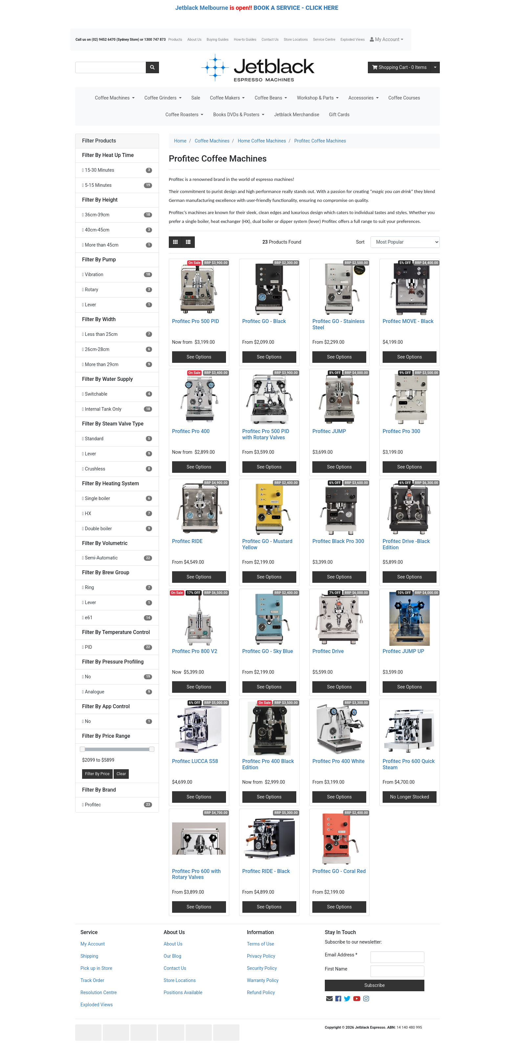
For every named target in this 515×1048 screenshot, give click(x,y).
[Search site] (152, 67)
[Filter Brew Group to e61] (117, 617)
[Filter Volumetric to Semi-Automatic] (117, 558)
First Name (336, 969)
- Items (399, 67)
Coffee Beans (269, 97)
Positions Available (183, 992)
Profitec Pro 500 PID (195, 321)
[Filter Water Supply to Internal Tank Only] (117, 409)
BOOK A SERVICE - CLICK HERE (296, 7)
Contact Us (270, 39)
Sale (195, 97)
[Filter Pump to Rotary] (117, 289)
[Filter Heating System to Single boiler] (117, 498)
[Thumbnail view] (175, 242)
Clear (121, 774)
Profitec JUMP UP (403, 651)
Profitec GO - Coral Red (339, 871)
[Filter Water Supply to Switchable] (117, 394)
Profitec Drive (328, 651)
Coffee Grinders (161, 97)
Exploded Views (353, 39)
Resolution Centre (98, 992)
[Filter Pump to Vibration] (117, 274)
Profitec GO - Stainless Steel (338, 324)
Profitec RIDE (187, 541)
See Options (199, 357)
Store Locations (296, 39)
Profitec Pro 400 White (338, 761)
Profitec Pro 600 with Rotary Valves (196, 874)
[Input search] (110, 67)
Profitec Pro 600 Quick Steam (409, 764)
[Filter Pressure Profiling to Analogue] (117, 692)
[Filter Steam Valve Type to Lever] (117, 454)
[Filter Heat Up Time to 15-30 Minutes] (117, 170)
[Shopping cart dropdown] (435, 67)
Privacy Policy (261, 956)
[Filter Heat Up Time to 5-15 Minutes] (117, 185)
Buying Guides (218, 39)
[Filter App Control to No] (117, 721)
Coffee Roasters (183, 114)
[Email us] (329, 999)
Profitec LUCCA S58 (195, 761)
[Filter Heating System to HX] (117, 513)
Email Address (341, 954)
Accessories (361, 97)
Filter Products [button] (99, 141)
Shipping (89, 956)
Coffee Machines (113, 97)
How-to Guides (245, 39)
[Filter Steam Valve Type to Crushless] (117, 469)
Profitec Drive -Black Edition (406, 544)
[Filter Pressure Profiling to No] (117, 677)
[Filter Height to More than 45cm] (117, 245)
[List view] (188, 242)
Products (175, 39)
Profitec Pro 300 (401, 431)
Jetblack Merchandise (296, 114)
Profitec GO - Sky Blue (267, 651)
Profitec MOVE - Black (408, 321)
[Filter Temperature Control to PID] (117, 647)
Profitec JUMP (329, 431)
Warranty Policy (263, 980)
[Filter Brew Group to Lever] (117, 602)
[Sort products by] (405, 242)
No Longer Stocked (409, 796)
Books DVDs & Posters (236, 114)
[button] (386, 39)
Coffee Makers (225, 97)
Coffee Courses (404, 97)
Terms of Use (260, 944)
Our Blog (172, 956)
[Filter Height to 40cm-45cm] (117, 230)
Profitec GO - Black (264, 321)
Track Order (92, 980)
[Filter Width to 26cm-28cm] (117, 349)
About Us (195, 39)
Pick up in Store (96, 968)
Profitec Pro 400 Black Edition (268, 764)
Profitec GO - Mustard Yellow (267, 544)
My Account (92, 944)
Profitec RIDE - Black (266, 871)
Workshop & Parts (316, 97)
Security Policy (262, 968)
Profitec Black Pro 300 (338, 541)
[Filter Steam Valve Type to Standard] (117, 439)
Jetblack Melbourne (201, 7)
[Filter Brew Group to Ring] (117, 587)
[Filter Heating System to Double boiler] (117, 528)
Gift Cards (339, 114)
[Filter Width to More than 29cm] (117, 364)
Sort (360, 242)
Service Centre (324, 39)
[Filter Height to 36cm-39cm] (117, 215)
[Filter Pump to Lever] (117, 305)
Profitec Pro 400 (191, 431)
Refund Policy (261, 992)
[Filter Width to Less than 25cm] (117, 334)
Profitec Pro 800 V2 (194, 651)
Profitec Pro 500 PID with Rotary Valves (265, 434)
